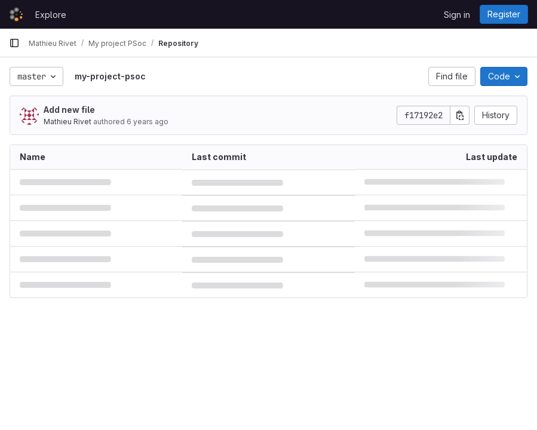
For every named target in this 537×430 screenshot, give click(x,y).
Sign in (457, 15)
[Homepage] (16, 14)
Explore (50, 15)
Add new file (69, 110)
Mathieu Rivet (67, 121)
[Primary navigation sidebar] (14, 43)
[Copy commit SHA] (460, 115)
